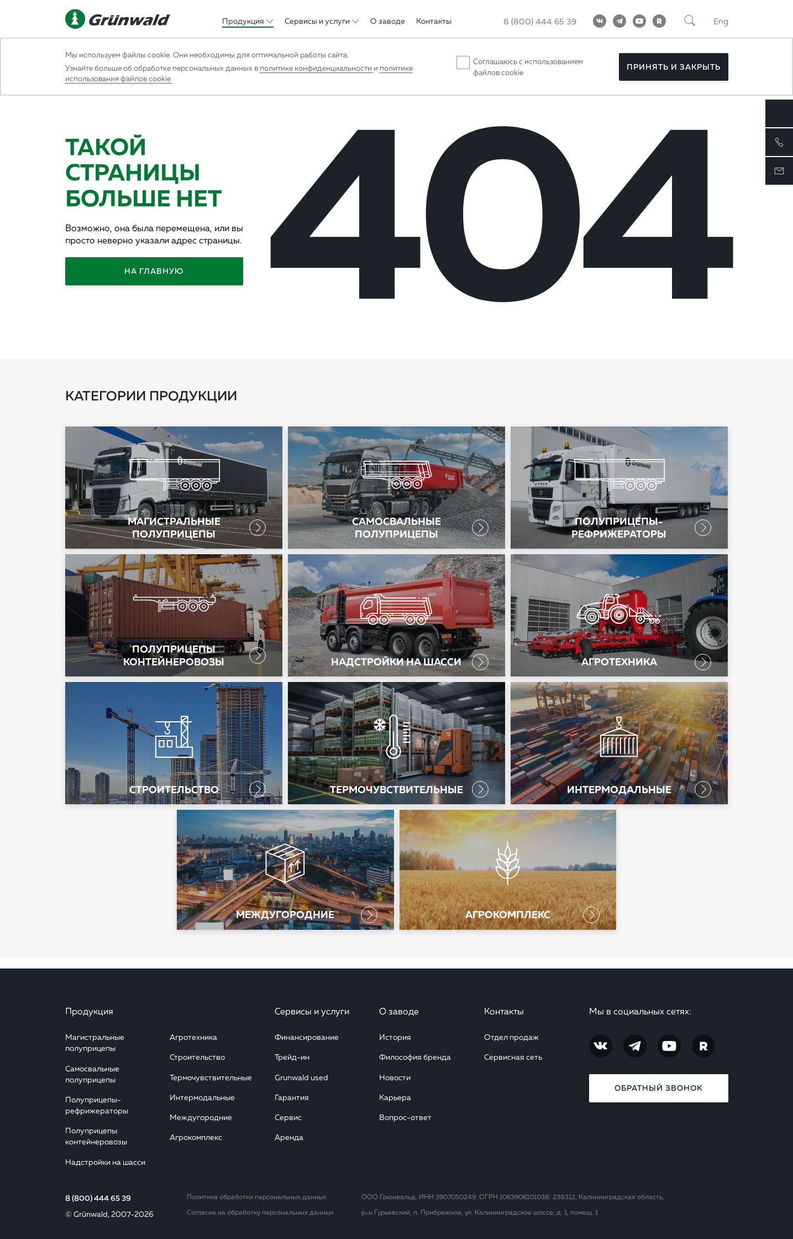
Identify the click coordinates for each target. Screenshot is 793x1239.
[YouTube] (639, 21)
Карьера (395, 1097)
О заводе (399, 1011)
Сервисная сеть (513, 1056)
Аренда (289, 1137)
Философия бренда (415, 1056)
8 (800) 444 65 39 (98, 1198)
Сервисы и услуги (312, 1011)
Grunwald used (301, 1077)
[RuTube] (659, 21)
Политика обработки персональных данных (257, 1197)
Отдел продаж (511, 1037)
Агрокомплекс (196, 1137)
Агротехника (193, 1037)
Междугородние (201, 1117)
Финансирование (307, 1037)
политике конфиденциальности (317, 68)
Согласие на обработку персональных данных (260, 1212)
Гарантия (292, 1097)
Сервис (288, 1117)
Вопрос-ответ (405, 1117)
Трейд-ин (292, 1056)
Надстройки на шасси (105, 1162)
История (395, 1037)
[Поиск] (689, 21)
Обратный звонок (658, 1088)
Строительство (197, 1056)
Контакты (504, 1011)
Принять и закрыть (674, 67)
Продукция (89, 1011)
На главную (153, 271)
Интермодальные (202, 1097)
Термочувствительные (211, 1077)
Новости (395, 1077)
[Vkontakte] (599, 21)
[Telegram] (619, 21)
